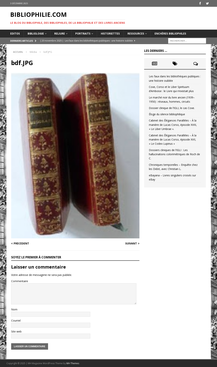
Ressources (136, 33)
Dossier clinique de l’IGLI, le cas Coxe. (172, 108)
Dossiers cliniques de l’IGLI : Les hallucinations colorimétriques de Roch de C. (174, 154)
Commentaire (19, 281)
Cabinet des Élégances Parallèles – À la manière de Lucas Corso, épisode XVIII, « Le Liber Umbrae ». (173, 125)
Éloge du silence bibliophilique (167, 114)
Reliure (59, 33)
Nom (14, 309)
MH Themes (72, 363)
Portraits (82, 33)
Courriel (16, 320)
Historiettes (110, 33)
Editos (15, 33)
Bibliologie (36, 33)
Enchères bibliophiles (170, 33)
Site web (16, 331)
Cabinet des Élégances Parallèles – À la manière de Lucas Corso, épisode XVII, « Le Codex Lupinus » (172, 139)
